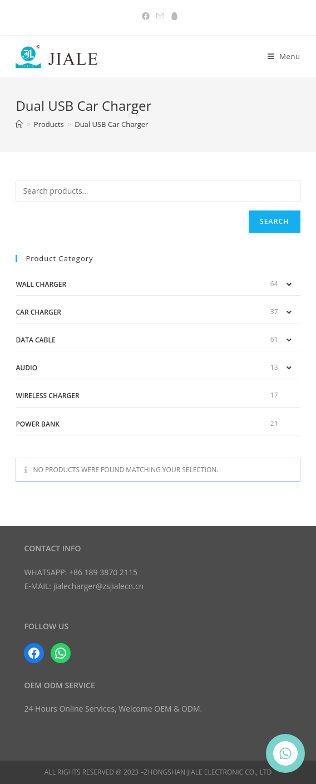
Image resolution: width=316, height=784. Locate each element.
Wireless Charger (47, 395)
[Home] (19, 124)
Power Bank (38, 424)
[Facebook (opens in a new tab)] (146, 16)
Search (274, 221)
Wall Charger (41, 284)
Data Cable (35, 340)
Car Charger (38, 312)
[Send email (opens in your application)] (160, 16)
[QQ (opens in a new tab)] (172, 16)
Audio (26, 368)
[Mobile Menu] (284, 56)
